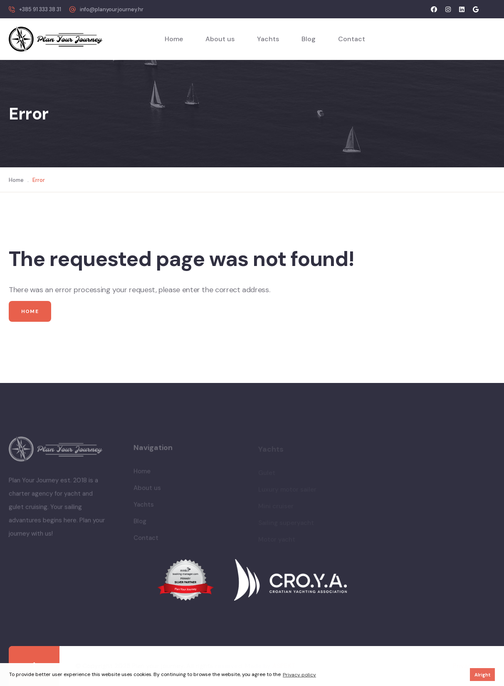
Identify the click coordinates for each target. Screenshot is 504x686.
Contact (351, 39)
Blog (308, 39)
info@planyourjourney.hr (111, 9)
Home (174, 39)
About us (220, 39)
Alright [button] (482, 675)
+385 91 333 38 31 (40, 9)
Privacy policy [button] (299, 674)
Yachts (268, 39)
